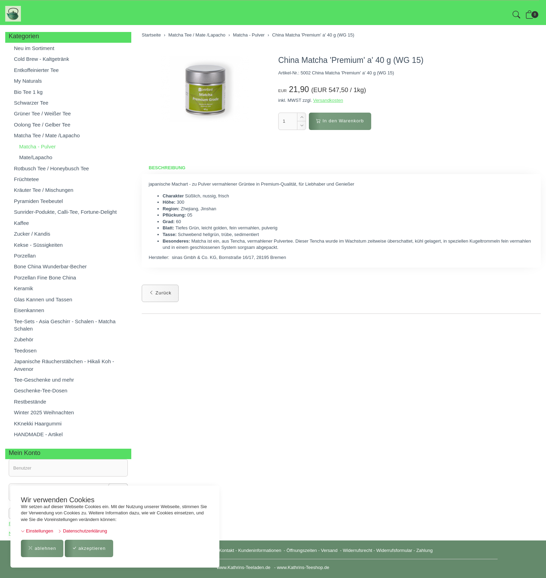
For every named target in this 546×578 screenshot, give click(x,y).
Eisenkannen (29, 310)
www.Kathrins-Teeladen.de (243, 567)
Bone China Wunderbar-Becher (50, 266)
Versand (329, 550)
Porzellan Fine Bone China (45, 277)
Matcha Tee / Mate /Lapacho (47, 135)
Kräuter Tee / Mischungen (43, 190)
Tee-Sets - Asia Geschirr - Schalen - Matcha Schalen (65, 325)
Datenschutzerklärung (82, 531)
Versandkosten (328, 100)
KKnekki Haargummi (38, 423)
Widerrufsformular (394, 550)
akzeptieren (89, 548)
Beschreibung (167, 167)
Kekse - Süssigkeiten (38, 245)
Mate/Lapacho (35, 157)
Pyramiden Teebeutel (38, 201)
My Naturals (28, 81)
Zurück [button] (160, 292)
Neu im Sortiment (34, 48)
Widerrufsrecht (357, 550)
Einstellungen (37, 531)
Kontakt (226, 550)
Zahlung (424, 550)
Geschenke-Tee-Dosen (40, 390)
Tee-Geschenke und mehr (44, 380)
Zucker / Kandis (32, 234)
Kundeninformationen (260, 550)
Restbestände (30, 402)
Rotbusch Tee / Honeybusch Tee (51, 168)
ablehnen (42, 548)
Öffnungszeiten (302, 550)
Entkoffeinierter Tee (36, 70)
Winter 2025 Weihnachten (44, 412)
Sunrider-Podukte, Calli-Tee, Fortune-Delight (65, 212)
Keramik (23, 288)
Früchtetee (26, 179)
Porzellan (25, 256)
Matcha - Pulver (37, 146)
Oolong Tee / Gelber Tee (42, 125)
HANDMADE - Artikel (38, 434)
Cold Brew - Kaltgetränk (41, 59)
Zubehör (23, 339)
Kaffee (21, 223)
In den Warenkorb (340, 120)
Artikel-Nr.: (288, 72)
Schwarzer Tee (31, 103)
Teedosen (25, 350)
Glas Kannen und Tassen (43, 299)
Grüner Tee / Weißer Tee (42, 113)
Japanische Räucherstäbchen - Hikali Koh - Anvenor (64, 365)
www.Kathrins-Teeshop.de (303, 567)
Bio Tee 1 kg (28, 92)
